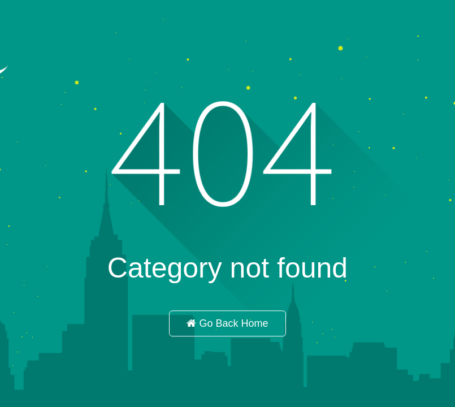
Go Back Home (227, 324)
